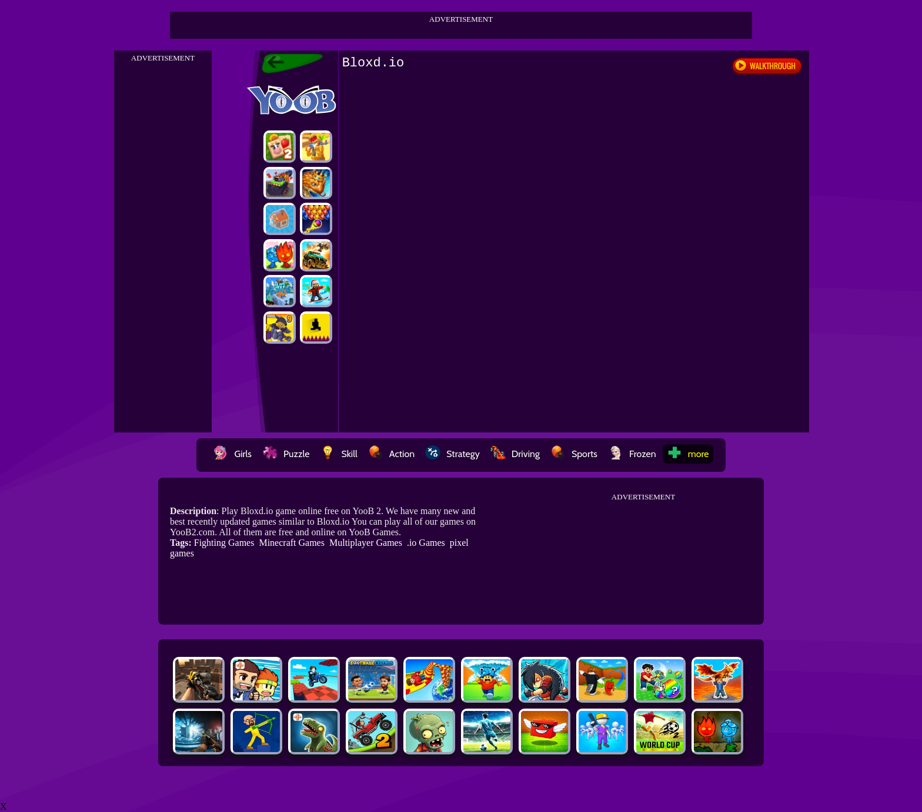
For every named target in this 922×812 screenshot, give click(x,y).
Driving (515, 453)
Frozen (632, 453)
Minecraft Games (292, 543)
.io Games (426, 543)
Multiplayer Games (365, 543)
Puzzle (285, 453)
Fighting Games (224, 543)
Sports (573, 453)
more (688, 453)
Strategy (452, 453)
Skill (338, 453)
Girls (232, 453)
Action (391, 453)
